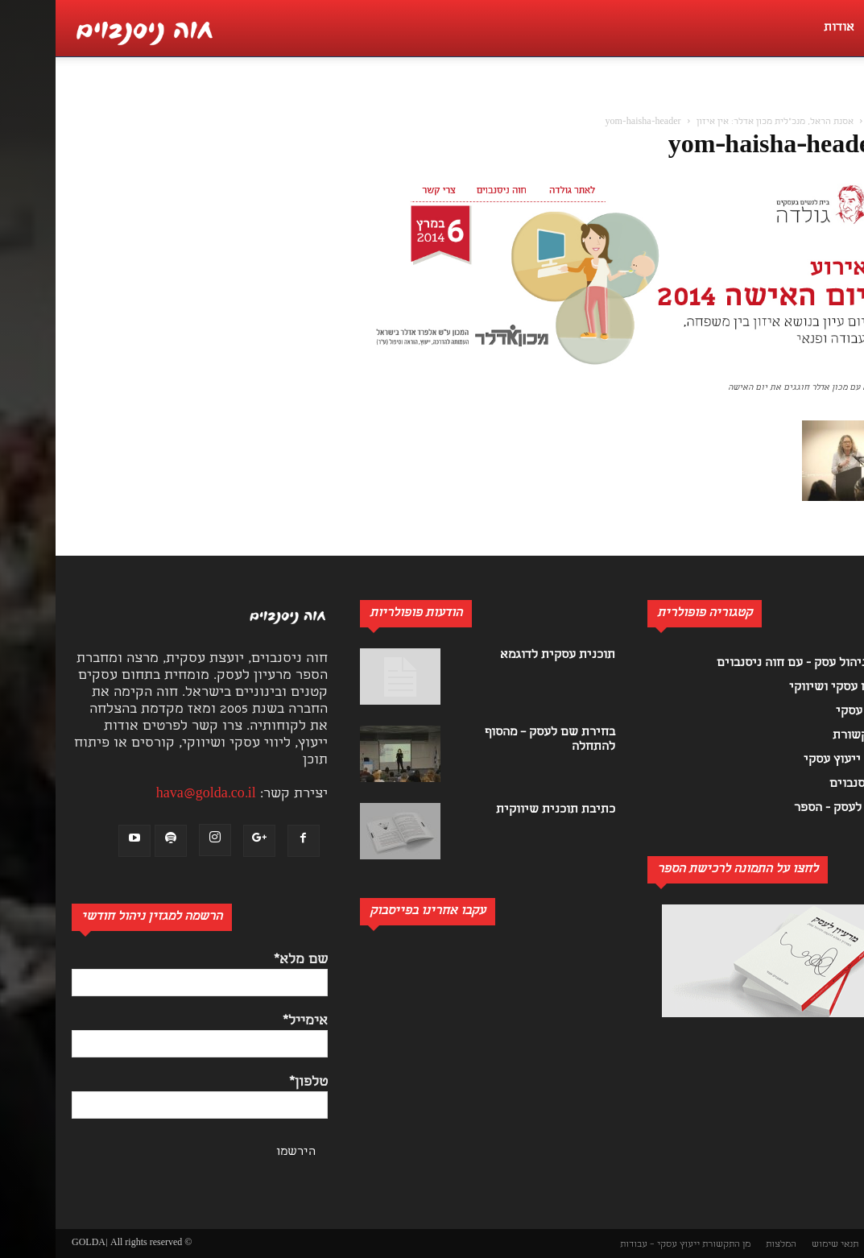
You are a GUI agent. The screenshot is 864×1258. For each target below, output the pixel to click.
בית (820, 122)
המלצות (725, 1244)
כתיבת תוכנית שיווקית (500, 810)
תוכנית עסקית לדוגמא (502, 655)
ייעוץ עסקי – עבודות (604, 1244)
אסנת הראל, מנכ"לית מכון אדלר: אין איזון (719, 122)
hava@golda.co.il (150, 794)
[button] (843, 101)
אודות (783, 28)
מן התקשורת (671, 1244)
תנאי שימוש (779, 1244)
